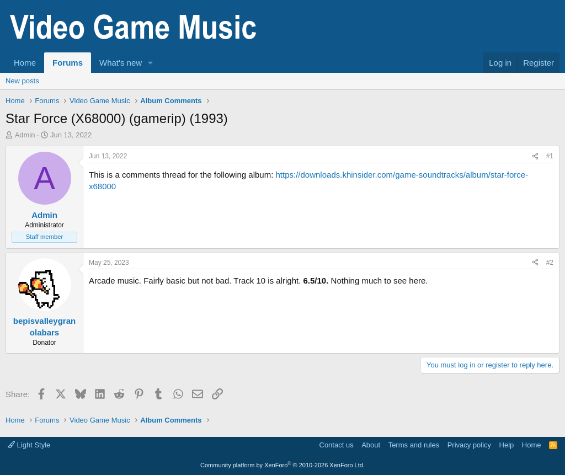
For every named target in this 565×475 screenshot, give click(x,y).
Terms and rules (413, 445)
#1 (549, 156)
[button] (150, 62)
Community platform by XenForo (282, 465)
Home (25, 62)
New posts (22, 81)
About (370, 445)
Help (506, 445)
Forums (67, 62)
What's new (120, 62)
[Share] (535, 156)
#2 (549, 262)
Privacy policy (469, 445)
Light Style (29, 445)
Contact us (336, 445)
